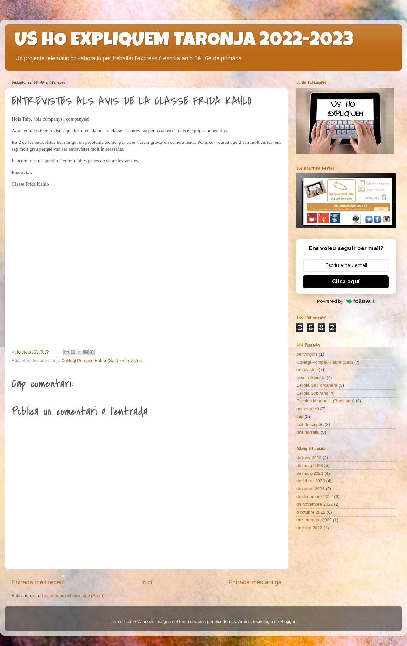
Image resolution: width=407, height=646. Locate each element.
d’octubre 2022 (310, 512)
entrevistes (131, 360)
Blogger (287, 621)
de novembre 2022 (314, 504)
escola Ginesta (310, 377)
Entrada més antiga (255, 582)
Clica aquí (346, 281)
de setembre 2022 (314, 520)
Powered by (346, 301)
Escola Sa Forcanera (316, 385)
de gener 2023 (310, 488)
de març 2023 (309, 473)
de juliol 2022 (309, 527)
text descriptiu (309, 424)
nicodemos (225, 621)
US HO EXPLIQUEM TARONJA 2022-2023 (184, 41)
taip (299, 416)
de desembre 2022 (314, 496)
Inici (146, 582)
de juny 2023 (308, 457)
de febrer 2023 (310, 480)
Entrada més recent (38, 582)
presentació (307, 408)
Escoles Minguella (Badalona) (325, 400)
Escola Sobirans (312, 393)
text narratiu (307, 432)
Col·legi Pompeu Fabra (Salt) (89, 360)
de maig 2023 (309, 465)
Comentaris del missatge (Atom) (73, 595)
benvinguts (306, 354)
